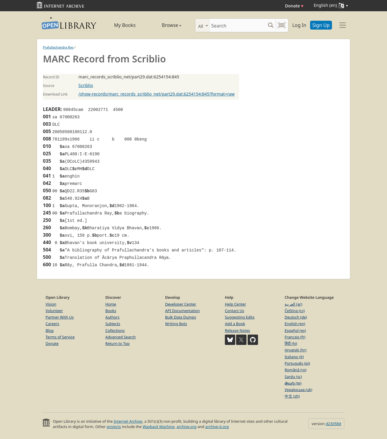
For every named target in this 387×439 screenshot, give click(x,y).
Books (110, 310)
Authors (112, 317)
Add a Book (235, 323)
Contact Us (234, 310)
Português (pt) (297, 363)
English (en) (295, 323)
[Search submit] (270, 25)
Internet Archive (128, 421)
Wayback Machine (159, 426)
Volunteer (54, 310)
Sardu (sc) (293, 376)
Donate (294, 6)
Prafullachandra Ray (58, 47)
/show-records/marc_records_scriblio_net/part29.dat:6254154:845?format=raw (156, 94)
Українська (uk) (298, 389)
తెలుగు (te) (293, 383)
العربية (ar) (293, 304)
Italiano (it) (294, 356)
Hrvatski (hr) (296, 350)
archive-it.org (217, 426)
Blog (50, 330)
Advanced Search (120, 337)
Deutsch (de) (296, 317)
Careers (52, 323)
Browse (164, 25)
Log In (299, 25)
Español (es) (295, 330)
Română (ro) (296, 369)
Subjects (112, 323)
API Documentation (182, 310)
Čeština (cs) (295, 310)
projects (114, 426)
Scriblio (85, 85)
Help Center (235, 304)
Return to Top (117, 343)
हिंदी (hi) (291, 343)
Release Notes (237, 330)
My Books (125, 25)
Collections (115, 330)
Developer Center (180, 304)
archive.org (186, 426)
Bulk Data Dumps (180, 317)
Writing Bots (176, 323)
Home (110, 304)
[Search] (237, 25)
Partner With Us (60, 317)
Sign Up (321, 25)
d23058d (333, 423)
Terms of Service (60, 337)
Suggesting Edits (239, 317)
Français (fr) (295, 337)
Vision (51, 304)
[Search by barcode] (282, 25)
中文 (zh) (292, 396)
